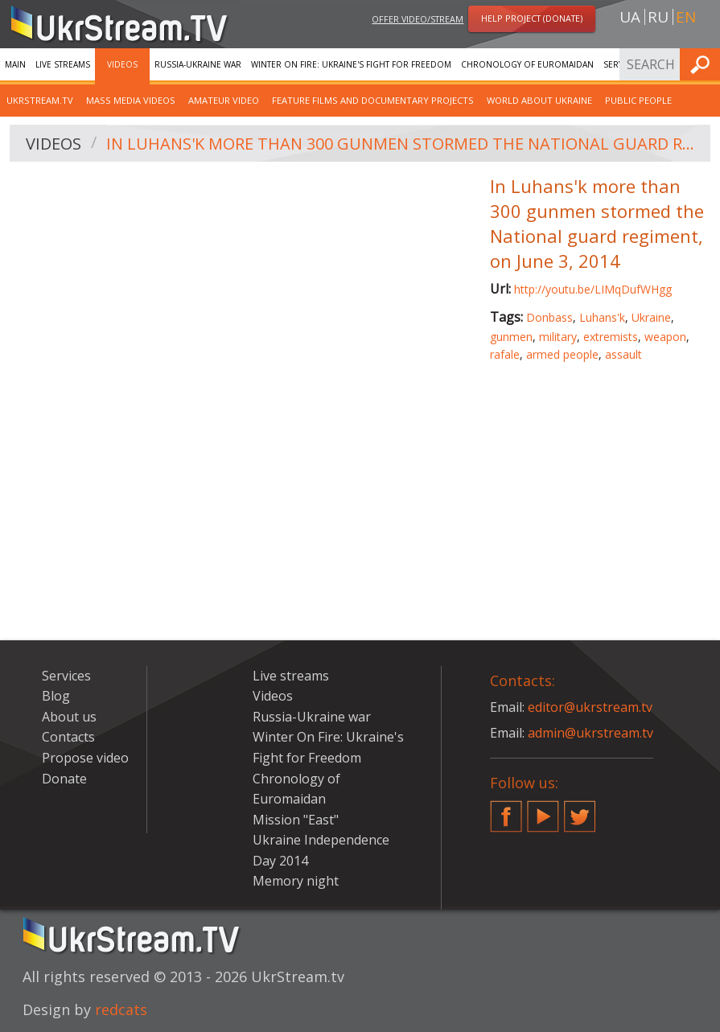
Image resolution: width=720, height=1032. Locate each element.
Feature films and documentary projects (373, 100)
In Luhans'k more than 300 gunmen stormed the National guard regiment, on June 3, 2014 (402, 143)
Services (66, 676)
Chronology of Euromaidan (527, 64)
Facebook (506, 810)
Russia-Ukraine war (197, 64)
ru (658, 16)
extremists (610, 336)
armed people (562, 354)
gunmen (511, 336)
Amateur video (223, 100)
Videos (122, 64)
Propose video (85, 758)
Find (703, 64)
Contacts (68, 737)
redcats (121, 1009)
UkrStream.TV (39, 100)
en (686, 16)
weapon (665, 336)
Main (15, 64)
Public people (638, 100)
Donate (64, 778)
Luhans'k (602, 317)
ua (629, 16)
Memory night (296, 881)
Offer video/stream (417, 19)
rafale (505, 354)
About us (69, 717)
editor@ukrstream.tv (590, 707)
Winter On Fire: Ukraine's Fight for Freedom (351, 64)
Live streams (62, 64)
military (558, 336)
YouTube (543, 810)
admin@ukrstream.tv (590, 733)
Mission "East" (296, 819)
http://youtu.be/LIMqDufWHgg (593, 289)
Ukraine (651, 317)
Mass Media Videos (130, 100)
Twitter (580, 810)
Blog (56, 696)
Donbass (549, 317)
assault (623, 354)
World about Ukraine (539, 100)
